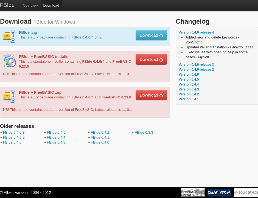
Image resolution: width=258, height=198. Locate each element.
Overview (30, 5)
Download (51, 5)
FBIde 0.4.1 (100, 137)
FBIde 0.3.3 (144, 132)
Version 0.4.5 (189, 79)
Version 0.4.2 (189, 94)
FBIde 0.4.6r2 (14, 137)
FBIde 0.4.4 (56, 137)
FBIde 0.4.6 (12, 142)
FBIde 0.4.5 (56, 132)
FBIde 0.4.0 (100, 142)
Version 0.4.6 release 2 (196, 70)
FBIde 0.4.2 (100, 132)
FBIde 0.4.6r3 (14, 132)
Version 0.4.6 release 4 (196, 32)
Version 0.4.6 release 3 (196, 65)
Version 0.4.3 (189, 89)
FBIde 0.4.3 (56, 142)
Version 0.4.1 (189, 99)
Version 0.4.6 (189, 74)
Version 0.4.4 (189, 84)
